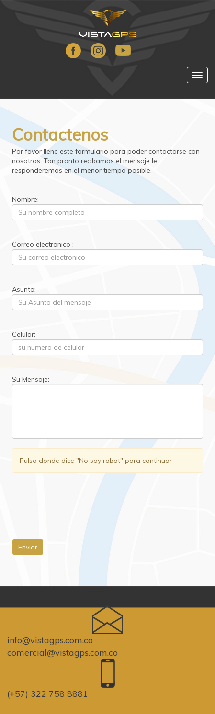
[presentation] (85, 501)
